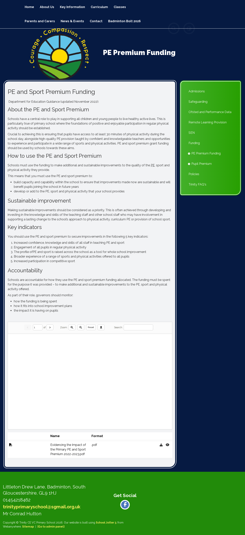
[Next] (50, 327)
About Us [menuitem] (47, 7)
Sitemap (28, 526)
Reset (91, 327)
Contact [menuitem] (96, 21)
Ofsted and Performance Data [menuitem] (210, 112)
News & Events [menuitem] (72, 21)
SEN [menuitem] (192, 133)
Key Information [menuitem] (72, 7)
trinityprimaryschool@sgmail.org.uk (41, 507)
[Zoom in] (72, 327)
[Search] (138, 327)
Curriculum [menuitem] (99, 7)
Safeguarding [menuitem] (198, 101)
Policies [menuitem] (194, 174)
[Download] (101, 327)
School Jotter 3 (106, 522)
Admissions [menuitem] (197, 91)
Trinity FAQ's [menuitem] (197, 184)
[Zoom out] (80, 327)
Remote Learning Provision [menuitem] (208, 122)
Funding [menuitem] (194, 143)
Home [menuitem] (29, 7)
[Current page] (37, 327)
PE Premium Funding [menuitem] (206, 153)
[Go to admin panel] (51, 526)
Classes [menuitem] (120, 7)
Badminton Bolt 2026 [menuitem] (124, 21)
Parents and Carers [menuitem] (40, 21)
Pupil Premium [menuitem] (201, 164)
